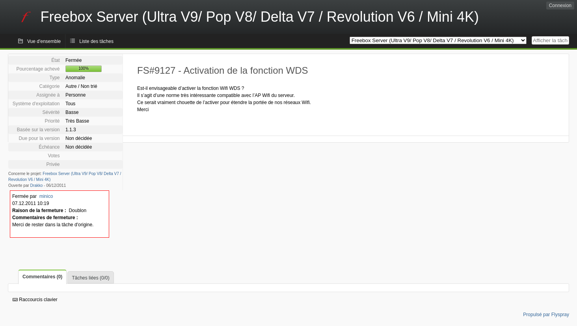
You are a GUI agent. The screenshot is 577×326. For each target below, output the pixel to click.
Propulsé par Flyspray (546, 314)
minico (46, 196)
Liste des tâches (96, 41)
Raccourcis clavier (35, 299)
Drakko (36, 185)
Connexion (560, 5)
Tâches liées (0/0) (90, 278)
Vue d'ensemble (44, 41)
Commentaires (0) (42, 276)
